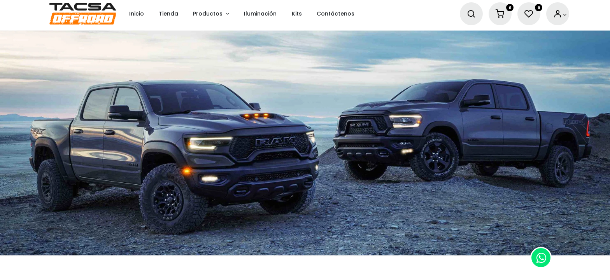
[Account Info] (560, 14)
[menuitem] (136, 14)
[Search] (471, 14)
